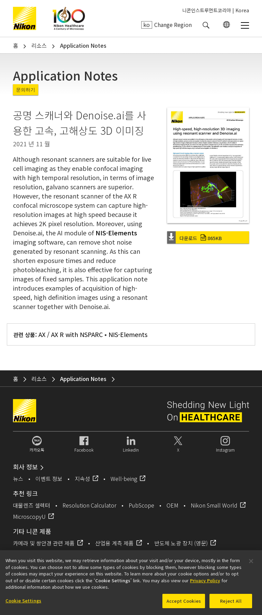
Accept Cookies (183, 603)
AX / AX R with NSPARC (71, 334)
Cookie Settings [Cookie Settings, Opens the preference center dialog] (23, 603)
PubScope (141, 505)
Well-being (124, 478)
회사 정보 (25, 466)
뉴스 (18, 478)
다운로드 (200, 238)
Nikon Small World (214, 505)
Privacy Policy (205, 583)
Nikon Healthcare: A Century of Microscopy (69, 18)
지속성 (82, 478)
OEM (172, 505)
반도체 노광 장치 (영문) (181, 543)
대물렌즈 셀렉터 (31, 505)
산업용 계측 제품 (114, 543)
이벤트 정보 (48, 478)
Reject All (230, 603)
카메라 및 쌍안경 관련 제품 (44, 543)
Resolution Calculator (89, 505)
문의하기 (25, 89)
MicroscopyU (29, 516)
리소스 (39, 45)
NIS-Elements (116, 232)
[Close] (251, 563)
